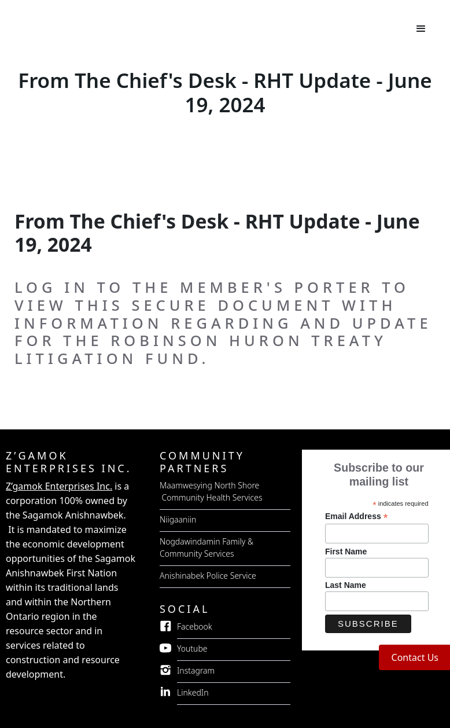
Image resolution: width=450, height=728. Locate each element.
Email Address (356, 516)
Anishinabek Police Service (208, 575)
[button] (421, 29)
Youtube (192, 648)
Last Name (345, 585)
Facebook (194, 626)
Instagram (196, 670)
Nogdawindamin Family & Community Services (206, 547)
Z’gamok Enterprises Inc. (59, 486)
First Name (346, 551)
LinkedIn (193, 692)
